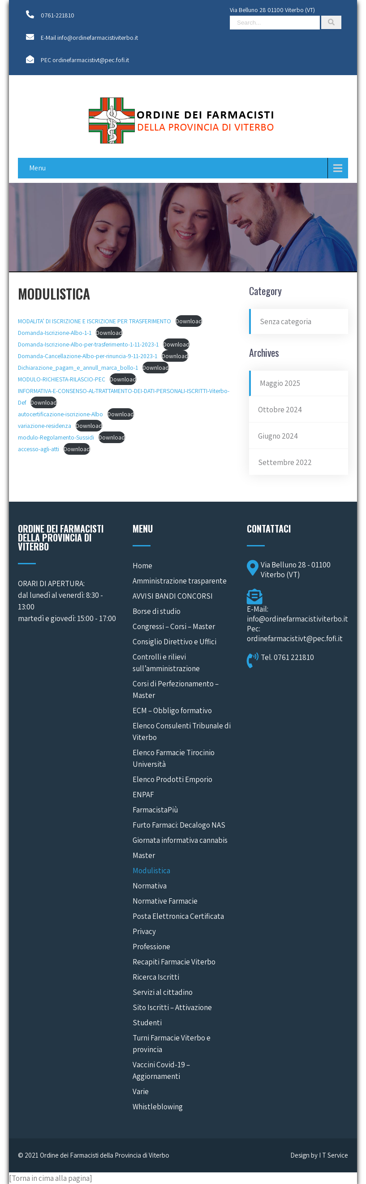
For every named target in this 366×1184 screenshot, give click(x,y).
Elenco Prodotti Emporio (172, 779)
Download (189, 321)
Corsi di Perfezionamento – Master (176, 689)
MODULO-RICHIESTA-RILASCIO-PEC (61, 379)
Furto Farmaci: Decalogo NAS (179, 825)
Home (142, 566)
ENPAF (143, 794)
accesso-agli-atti (38, 449)
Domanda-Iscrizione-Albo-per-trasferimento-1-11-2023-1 (88, 344)
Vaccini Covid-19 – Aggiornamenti (161, 1070)
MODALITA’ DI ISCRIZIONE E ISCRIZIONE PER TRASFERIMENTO (94, 321)
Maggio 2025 (280, 383)
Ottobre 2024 (280, 409)
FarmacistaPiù (155, 810)
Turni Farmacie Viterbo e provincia (172, 1043)
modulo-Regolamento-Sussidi (56, 437)
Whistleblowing (158, 1107)
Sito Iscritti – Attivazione (172, 1007)
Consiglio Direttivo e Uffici (174, 642)
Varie (141, 1091)
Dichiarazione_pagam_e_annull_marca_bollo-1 (78, 368)
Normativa (150, 886)
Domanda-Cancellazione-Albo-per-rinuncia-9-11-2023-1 (87, 356)
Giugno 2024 (278, 436)
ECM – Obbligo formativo (172, 710)
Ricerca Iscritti (156, 977)
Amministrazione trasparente (180, 581)
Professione (151, 946)
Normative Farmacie (165, 901)
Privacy (144, 931)
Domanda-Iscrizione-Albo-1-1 (54, 333)
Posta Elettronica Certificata (178, 916)
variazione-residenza (44, 426)
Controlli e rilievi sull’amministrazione (166, 662)
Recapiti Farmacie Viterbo (174, 962)
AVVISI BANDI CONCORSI (173, 596)
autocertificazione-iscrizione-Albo (60, 414)
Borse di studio (157, 611)
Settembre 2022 (285, 462)
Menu (37, 168)
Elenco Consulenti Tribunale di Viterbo (182, 731)
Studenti (147, 1023)
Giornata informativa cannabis (180, 840)
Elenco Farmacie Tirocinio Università (174, 758)
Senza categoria (285, 321)
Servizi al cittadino (163, 992)
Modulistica (151, 870)
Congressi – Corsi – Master (174, 626)
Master (144, 855)
